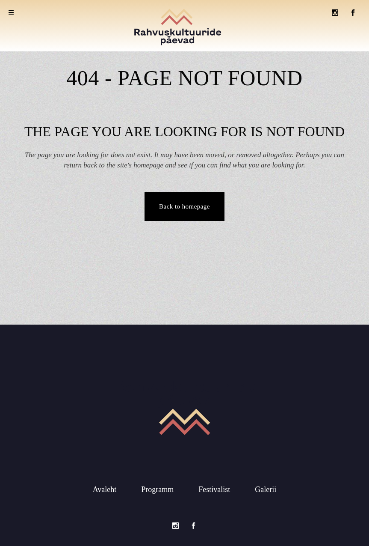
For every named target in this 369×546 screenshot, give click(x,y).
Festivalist (214, 488)
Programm (157, 488)
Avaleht (105, 488)
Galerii (265, 488)
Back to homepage (184, 206)
